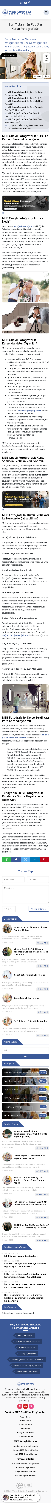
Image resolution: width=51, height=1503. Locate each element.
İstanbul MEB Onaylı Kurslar (25, 1446)
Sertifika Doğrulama (25, 1468)
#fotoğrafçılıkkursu (25, 1335)
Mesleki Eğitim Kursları (25, 1475)
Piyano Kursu (25, 1417)
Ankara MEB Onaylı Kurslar (25, 1450)
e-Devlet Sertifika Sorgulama (25, 1464)
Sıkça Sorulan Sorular (25, 1471)
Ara (25, 1056)
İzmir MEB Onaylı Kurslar (25, 1454)
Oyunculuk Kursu (25, 1436)
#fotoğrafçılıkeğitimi (28, 1353)
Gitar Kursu (25, 1421)
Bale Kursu (26, 1428)
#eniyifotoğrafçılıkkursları (27, 1371)
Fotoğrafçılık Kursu (25, 1432)
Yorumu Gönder (38, 909)
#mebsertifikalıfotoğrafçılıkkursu (27, 1365)
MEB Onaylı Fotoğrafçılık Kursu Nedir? (23, 98)
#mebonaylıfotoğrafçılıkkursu (28, 1341)
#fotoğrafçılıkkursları (27, 1347)
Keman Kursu (25, 1425)
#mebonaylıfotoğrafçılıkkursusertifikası (28, 1359)
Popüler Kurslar (9, 55)
